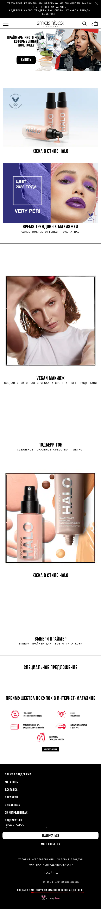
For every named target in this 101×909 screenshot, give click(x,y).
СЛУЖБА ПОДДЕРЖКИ (18, 774)
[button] (50, 49)
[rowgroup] (50, 160)
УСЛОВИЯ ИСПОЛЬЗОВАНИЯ (36, 860)
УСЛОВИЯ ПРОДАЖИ (70, 860)
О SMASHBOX (12, 805)
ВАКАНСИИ (11, 797)
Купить (26, 60)
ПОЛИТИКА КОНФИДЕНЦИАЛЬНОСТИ (50, 865)
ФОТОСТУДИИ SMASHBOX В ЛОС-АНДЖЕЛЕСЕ (57, 890)
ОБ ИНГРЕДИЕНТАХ (16, 812)
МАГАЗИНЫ (12, 782)
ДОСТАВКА (11, 790)
